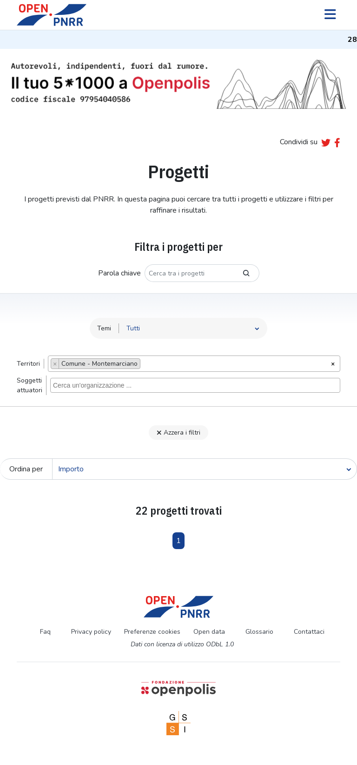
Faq (45, 631)
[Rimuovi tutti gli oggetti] (333, 363)
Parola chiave (119, 273)
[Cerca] (204, 469)
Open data (209, 631)
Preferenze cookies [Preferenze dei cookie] (152, 631)
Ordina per (26, 469)
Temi (104, 328)
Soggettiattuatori (29, 385)
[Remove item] (55, 364)
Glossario (259, 631)
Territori (28, 363)
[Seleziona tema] (193, 328)
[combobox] (194, 364)
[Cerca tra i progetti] (189, 273)
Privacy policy (91, 631)
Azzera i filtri (178, 432)
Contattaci (309, 631)
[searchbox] (145, 365)
